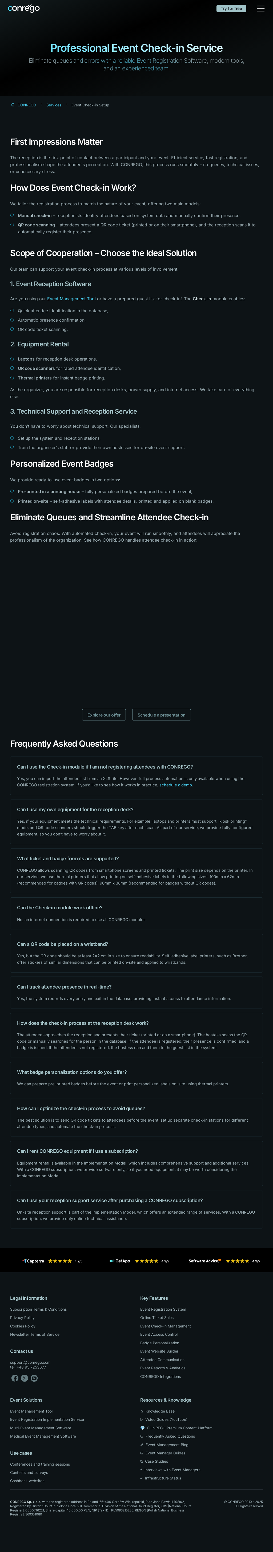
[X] (24, 1378)
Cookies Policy (22, 1326)
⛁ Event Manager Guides (162, 1453)
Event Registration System (163, 1309)
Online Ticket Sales (157, 1317)
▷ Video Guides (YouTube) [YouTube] (163, 1419)
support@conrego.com (30, 1362)
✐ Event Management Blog (164, 1444)
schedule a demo (175, 784)
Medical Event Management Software (43, 1436)
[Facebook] (14, 1378)
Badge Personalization (159, 1343)
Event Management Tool (71, 298)
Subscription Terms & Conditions (38, 1309)
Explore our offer (104, 715)
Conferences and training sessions (40, 1464)
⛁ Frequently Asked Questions (167, 1436)
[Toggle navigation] (261, 8)
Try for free (231, 8)
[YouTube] (34, 1378)
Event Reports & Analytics (162, 1368)
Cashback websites (27, 1480)
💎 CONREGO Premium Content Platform (176, 1428)
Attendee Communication (162, 1359)
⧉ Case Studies (154, 1461)
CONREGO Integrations (160, 1376)
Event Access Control (159, 1334)
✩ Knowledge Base (157, 1411)
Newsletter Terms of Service (34, 1334)
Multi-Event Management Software (40, 1428)
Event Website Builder (159, 1351)
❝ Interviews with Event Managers (170, 1469)
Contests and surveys (29, 1472)
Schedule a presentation (162, 715)
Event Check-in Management (165, 1326)
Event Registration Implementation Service (47, 1419)
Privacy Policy (22, 1317)
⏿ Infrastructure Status (160, 1478)
